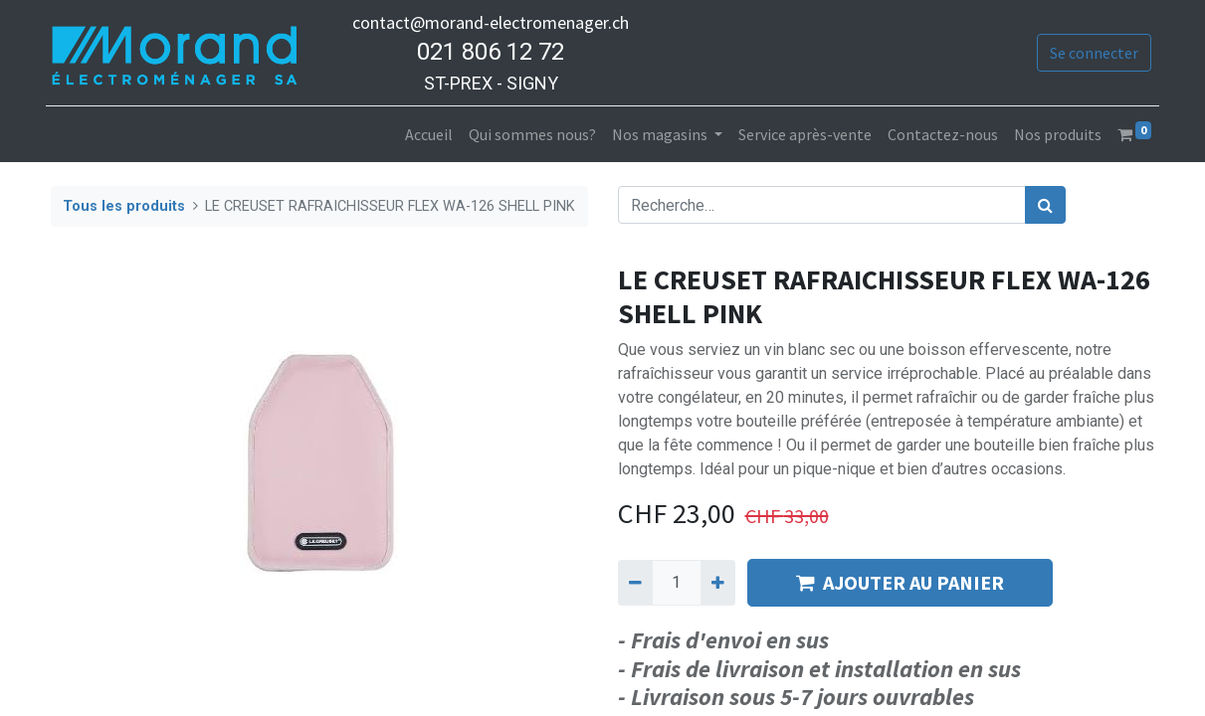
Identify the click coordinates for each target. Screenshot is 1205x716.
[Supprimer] (635, 583)
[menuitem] (425, 134)
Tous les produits (124, 206)
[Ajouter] (718, 583)
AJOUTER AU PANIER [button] (900, 582)
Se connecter (1089, 53)
